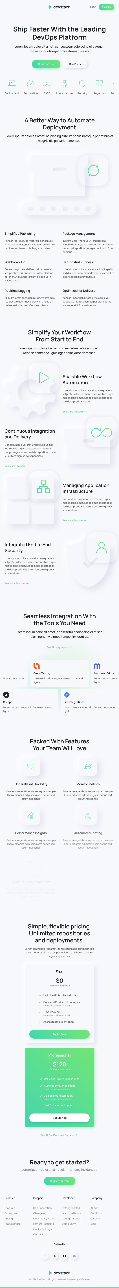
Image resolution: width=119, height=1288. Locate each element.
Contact (38, 1234)
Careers (95, 1218)
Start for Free (46, 64)
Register (106, 6)
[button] (6, 7)
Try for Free (59, 1034)
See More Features (73, 411)
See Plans (75, 64)
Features (10, 1208)
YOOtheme (84, 1279)
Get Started (60, 1118)
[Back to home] (59, 7)
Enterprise (11, 1213)
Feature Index (13, 1223)
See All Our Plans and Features (57, 1135)
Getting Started (71, 1208)
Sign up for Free (59, 1181)
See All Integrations (57, 647)
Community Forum (44, 1218)
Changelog (39, 1213)
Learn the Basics (71, 1213)
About (94, 1208)
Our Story (96, 1213)
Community (69, 1223)
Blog (93, 1223)
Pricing (9, 1218)
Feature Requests (43, 1223)
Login (93, 7)
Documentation (42, 1208)
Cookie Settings (42, 1229)
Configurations (71, 1218)
